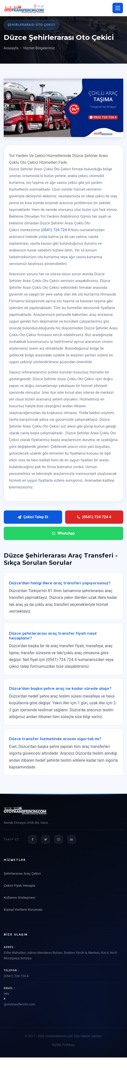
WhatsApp (63, 533)
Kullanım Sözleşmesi (19, 897)
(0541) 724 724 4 (55, 230)
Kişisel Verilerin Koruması (23, 909)
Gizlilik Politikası (63, 1045)
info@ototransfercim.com (63, 999)
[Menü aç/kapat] (117, 8)
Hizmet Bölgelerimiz (39, 48)
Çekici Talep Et (33, 517)
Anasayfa (11, 48)
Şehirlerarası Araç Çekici (22, 873)
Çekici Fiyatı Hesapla (19, 885)
